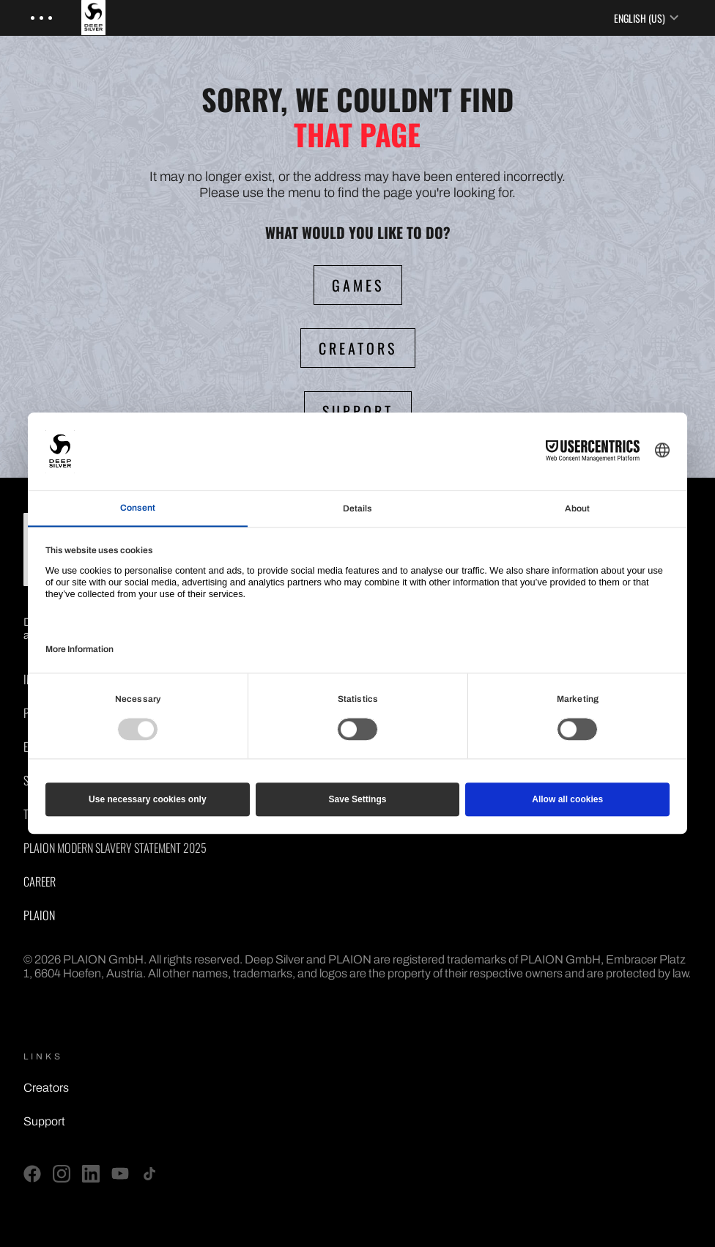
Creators (46, 1087)
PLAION (39, 915)
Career (39, 881)
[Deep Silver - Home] (103, 17)
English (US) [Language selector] (647, 18)
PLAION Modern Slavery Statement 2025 (115, 847)
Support (44, 1121)
